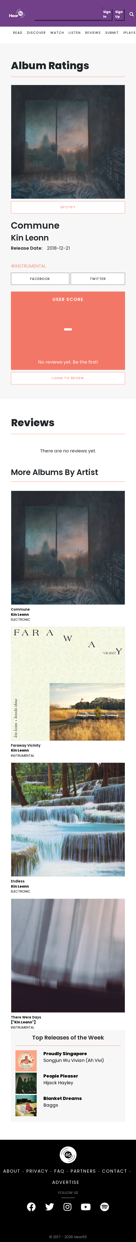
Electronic (20, 619)
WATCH (57, 32)
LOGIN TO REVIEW (68, 378)
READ (18, 32)
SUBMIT (112, 32)
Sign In (107, 14)
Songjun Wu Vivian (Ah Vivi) (73, 1060)
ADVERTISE (65, 1182)
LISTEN (75, 32)
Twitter (98, 278)
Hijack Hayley (58, 1083)
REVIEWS (93, 32)
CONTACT (114, 1171)
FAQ (59, 1171)
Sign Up (119, 14)
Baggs (50, 1105)
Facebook (40, 278)
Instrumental (22, 755)
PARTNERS (83, 1171)
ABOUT (11, 1171)
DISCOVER (36, 32)
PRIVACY (37, 1171)
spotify (68, 207)
